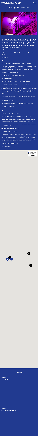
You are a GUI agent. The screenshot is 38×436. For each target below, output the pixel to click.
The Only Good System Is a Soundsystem (11, 63)
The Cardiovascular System (8, 84)
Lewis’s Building (8, 410)
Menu (35, 3)
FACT (4, 379)
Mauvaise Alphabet (6, 116)
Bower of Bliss (4, 131)
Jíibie (2, 113)
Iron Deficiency (5, 81)
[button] (30, 265)
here (13, 99)
